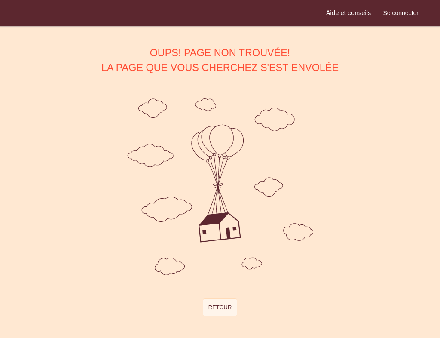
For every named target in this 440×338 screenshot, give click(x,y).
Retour (220, 307)
